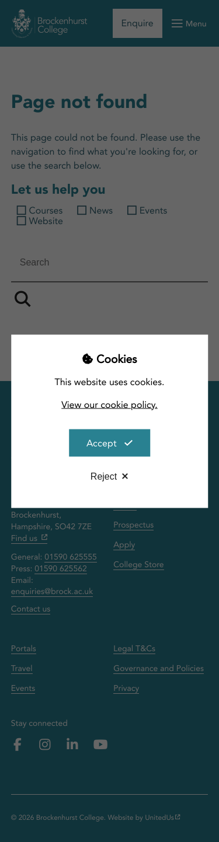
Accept (101, 442)
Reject (104, 476)
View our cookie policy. (109, 404)
